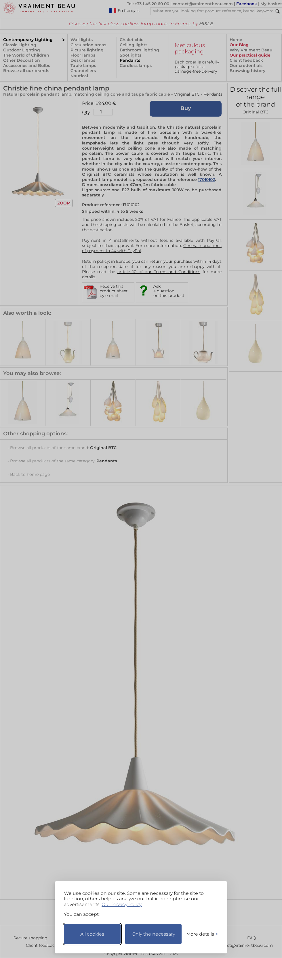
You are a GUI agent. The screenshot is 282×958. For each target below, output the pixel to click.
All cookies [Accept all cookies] (92, 934)
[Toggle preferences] (199, 934)
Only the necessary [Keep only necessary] (153, 934)
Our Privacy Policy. (122, 904)
